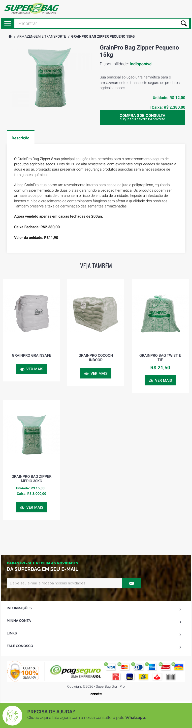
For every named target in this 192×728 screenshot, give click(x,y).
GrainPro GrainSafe (31, 355)
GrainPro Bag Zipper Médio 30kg (31, 478)
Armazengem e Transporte (41, 37)
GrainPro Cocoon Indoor (96, 357)
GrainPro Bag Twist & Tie (160, 357)
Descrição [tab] (21, 138)
